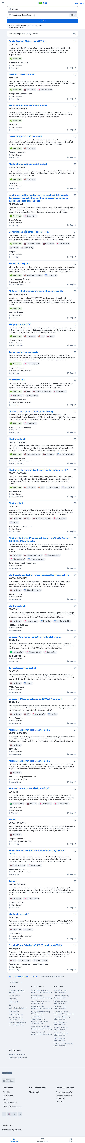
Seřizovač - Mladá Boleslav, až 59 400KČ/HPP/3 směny (35, 699)
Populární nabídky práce (17, 1054)
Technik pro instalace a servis (23, 352)
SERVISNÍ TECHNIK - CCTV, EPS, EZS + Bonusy (31, 411)
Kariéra (5, 1099)
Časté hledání (16, 982)
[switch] (74, 34)
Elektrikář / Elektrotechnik (21, 74)
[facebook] (4, 1114)
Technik (13, 819)
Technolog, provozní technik (22, 668)
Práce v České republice (12, 1106)
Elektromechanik (17, 439)
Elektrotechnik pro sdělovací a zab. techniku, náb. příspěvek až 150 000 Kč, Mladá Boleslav (39, 539)
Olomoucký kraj (14, 1011)
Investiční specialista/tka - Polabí (25, 136)
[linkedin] (20, 1114)
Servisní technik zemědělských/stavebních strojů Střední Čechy (37, 852)
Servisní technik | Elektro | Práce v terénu (29, 232)
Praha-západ (13, 1002)
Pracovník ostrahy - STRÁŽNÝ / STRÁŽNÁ (29, 788)
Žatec (11, 1005)
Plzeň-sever (13, 999)
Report (71, 68)
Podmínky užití (7, 1125)
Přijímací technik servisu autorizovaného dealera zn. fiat (36, 291)
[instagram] (9, 1114)
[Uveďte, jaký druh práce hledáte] (42, 9)
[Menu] (3, 3)
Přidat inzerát (34, 1092)
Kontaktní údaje (8, 1096)
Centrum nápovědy (10, 1103)
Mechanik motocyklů (19, 914)
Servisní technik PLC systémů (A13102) (27, 41)
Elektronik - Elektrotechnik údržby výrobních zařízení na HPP (38, 470)
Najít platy (59, 1102)
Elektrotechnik (16, 503)
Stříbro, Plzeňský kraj (16, 1014)
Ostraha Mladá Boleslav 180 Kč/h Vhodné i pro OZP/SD (35, 945)
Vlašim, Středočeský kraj (17, 1008)
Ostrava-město (14, 996)
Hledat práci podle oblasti (18, 1058)
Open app (79, 3)
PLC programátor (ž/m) (20, 324)
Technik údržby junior (19, 263)
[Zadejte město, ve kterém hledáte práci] (42, 15)
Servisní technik (17, 380)
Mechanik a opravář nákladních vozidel (28, 105)
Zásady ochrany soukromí (11, 1130)
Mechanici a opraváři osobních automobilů (29, 730)
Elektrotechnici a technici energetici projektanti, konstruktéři (39, 575)
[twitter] (14, 1114)
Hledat (42, 21)
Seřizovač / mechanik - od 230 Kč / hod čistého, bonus (35, 637)
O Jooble (6, 1092)
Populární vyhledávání (64, 1092)
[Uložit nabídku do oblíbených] (75, 41)
